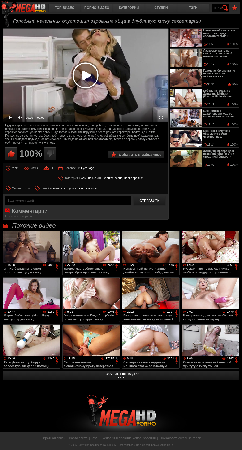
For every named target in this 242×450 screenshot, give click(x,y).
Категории (129, 7)
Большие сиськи (90, 178)
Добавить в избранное (140, 154)
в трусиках (71, 188)
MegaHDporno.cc (27, 8)
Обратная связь (53, 438)
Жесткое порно (112, 178)
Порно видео (96, 7)
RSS (94, 438)
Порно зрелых (133, 178)
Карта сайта (78, 438)
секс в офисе (88, 188)
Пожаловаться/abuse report (180, 438)
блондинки (55, 188)
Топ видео (64, 7)
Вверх (234, 441)
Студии (161, 7)
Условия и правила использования (129, 438)
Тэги (193, 7)
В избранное (234, 8)
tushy (26, 188)
